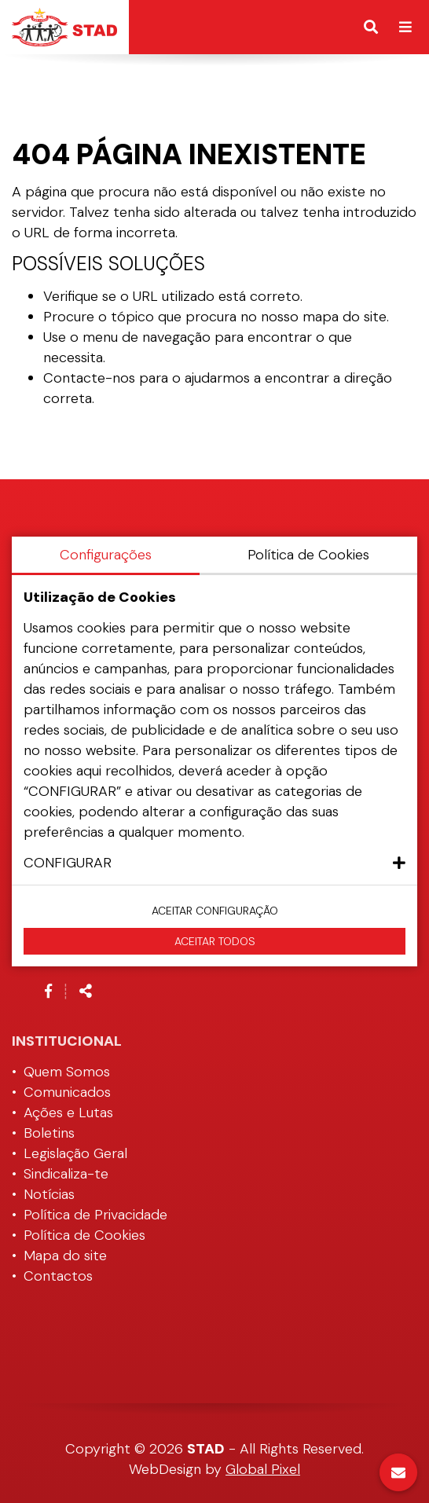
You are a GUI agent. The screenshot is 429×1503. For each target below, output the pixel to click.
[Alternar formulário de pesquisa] (370, 27)
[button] (214, 862)
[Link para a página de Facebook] (48, 991)
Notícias (49, 1194)
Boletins (49, 1133)
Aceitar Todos (214, 941)
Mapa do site (65, 1255)
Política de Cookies (84, 1235)
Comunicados (67, 1092)
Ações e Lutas (68, 1112)
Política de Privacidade (95, 1214)
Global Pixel (263, 1469)
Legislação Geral (75, 1153)
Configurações (106, 554)
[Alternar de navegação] (405, 27)
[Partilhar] (85, 991)
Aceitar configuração (215, 911)
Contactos (58, 1276)
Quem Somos (67, 1071)
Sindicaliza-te (66, 1173)
